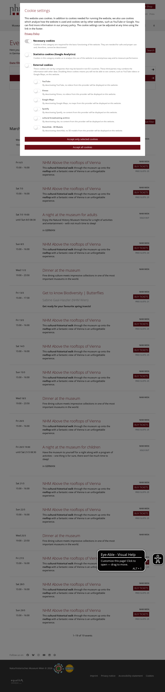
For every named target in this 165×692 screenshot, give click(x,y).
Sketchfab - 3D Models (52, 127)
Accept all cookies (82, 147)
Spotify (45, 108)
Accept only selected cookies (82, 139)
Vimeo (45, 90)
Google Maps (48, 99)
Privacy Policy (32, 33)
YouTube (46, 81)
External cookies (43, 64)
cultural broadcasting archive (56, 118)
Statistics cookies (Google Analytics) (54, 54)
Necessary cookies (44, 40)
